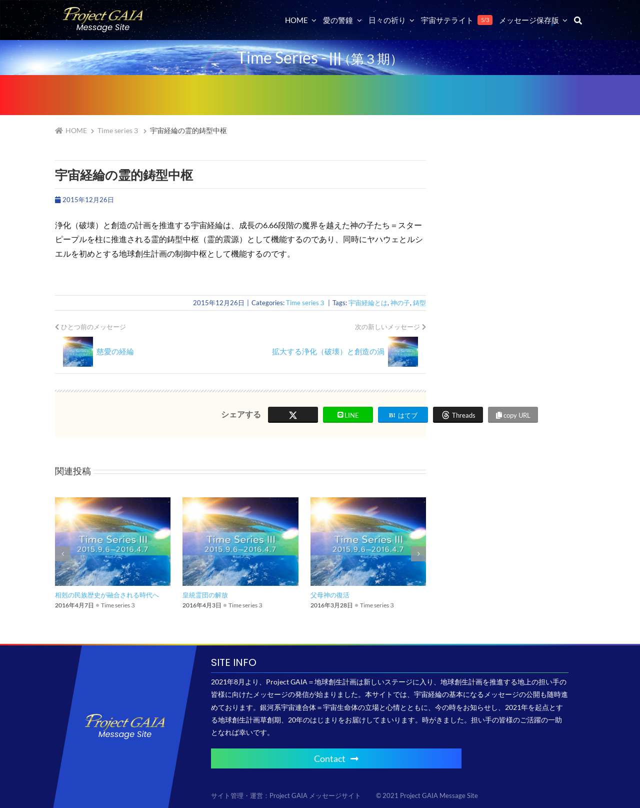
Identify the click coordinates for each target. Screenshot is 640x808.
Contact (336, 758)
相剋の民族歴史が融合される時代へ (107, 595)
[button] (62, 553)
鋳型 (419, 303)
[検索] (578, 20)
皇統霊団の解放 (205, 595)
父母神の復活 (330, 595)
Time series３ (306, 303)
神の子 (400, 303)
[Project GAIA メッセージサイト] (103, 10)
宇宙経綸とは (368, 303)
